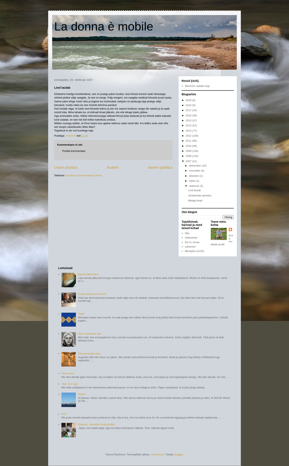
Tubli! (81, 313)
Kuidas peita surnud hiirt (92, 293)
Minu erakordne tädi (89, 333)
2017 (189, 110)
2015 (189, 120)
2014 (189, 125)
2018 (189, 105)
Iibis (187, 233)
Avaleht (113, 167)
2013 (189, 130)
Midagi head (195, 200)
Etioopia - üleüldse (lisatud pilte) (96, 424)
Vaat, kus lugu (69, 383)
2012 (189, 135)
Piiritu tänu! (67, 373)
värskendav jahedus (199, 195)
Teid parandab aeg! (89, 353)
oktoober (194, 175)
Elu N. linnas (192, 242)
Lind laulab (194, 190)
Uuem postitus (65, 167)
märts (192, 180)
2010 (189, 145)
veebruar (194, 185)
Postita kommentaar (73, 150)
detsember (195, 165)
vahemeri (190, 246)
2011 (189, 140)
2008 (189, 155)
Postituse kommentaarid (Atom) (84, 175)
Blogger (178, 454)
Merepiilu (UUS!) (194, 251)
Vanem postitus (160, 167)
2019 (189, 100)
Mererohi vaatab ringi (197, 85)
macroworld (157, 454)
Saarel (81, 394)
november (195, 170)
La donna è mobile (103, 26)
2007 (189, 161)
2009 (189, 150)
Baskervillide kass (88, 274)
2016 (189, 115)
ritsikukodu (191, 237)
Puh (63, 413)
